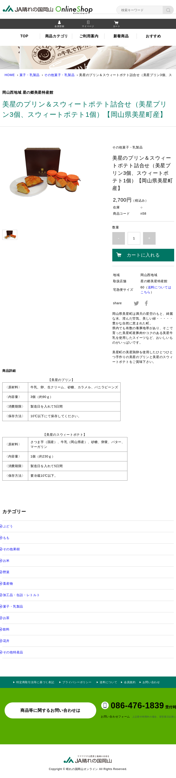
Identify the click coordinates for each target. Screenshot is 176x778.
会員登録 (59, 27)
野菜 (6, 572)
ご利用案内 (89, 37)
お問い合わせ (151, 682)
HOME (10, 75)
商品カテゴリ (56, 37)
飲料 (6, 629)
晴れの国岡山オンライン (56, 9)
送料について (108, 682)
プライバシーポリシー (78, 682)
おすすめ (153, 37)
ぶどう (8, 526)
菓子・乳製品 (29, 75)
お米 (6, 560)
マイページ (88, 27)
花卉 (6, 641)
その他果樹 (11, 549)
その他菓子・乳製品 (59, 75)
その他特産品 (13, 652)
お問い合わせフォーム (115, 716)
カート (116, 27)
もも (6, 538)
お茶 (6, 618)
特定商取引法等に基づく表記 (35, 682)
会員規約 (130, 682)
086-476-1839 (137, 705)
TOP (24, 37)
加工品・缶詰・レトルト (21, 595)
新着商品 (121, 37)
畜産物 (8, 583)
